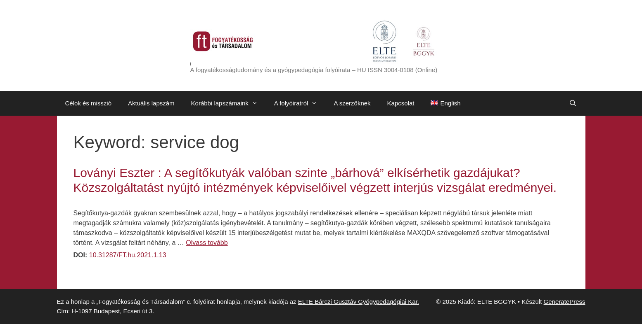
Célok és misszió (88, 103)
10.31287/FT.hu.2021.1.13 (127, 255)
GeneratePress (564, 301)
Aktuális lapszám (151, 103)
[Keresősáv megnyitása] (573, 103)
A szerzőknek (352, 103)
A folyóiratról (300, 103)
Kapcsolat (401, 103)
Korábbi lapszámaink (228, 103)
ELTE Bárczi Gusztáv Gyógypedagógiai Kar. (358, 301)
